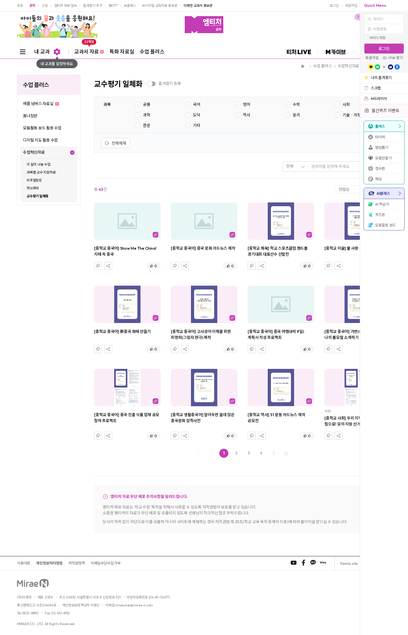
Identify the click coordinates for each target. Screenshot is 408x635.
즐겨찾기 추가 (92, 5)
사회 (346, 104)
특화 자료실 (121, 51)
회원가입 (372, 58)
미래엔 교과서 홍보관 (198, 5)
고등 (45, 5)
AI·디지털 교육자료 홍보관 (159, 5)
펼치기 (72, 152)
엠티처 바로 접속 (65, 5)
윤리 (296, 114)
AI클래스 (130, 5)
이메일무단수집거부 (106, 563)
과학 (146, 114)
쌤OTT (113, 5)
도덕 (196, 114)
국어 (196, 104)
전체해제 (115, 143)
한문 (146, 125)
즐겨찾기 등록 (169, 83)
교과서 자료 (89, 50)
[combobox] (295, 166)
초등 (20, 5)
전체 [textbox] (290, 166)
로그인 (384, 48)
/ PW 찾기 (395, 58)
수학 (296, 104)
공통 (146, 104)
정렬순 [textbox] (344, 189)
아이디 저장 (377, 38)
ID (385, 58)
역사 (246, 114)
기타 (196, 125)
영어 (246, 104)
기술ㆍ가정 (352, 114)
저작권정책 (76, 563)
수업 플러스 (152, 51)
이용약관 (23, 563)
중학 (32, 5)
